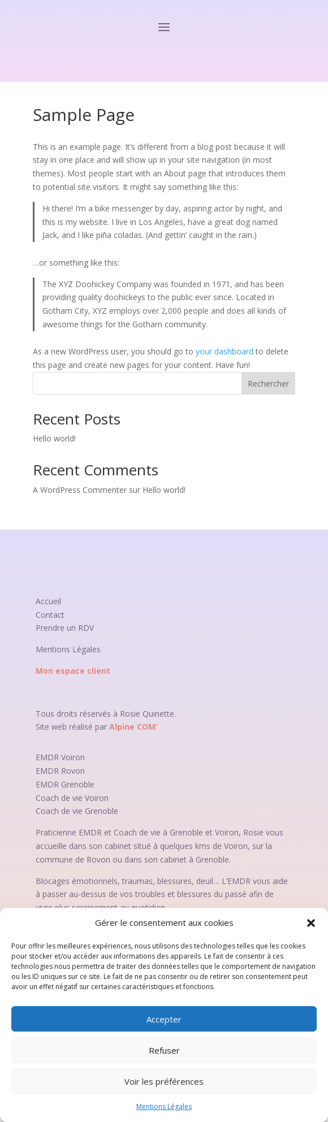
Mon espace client (73, 670)
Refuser (164, 1050)
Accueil (48, 601)
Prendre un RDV (65, 627)
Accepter (164, 1019)
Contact (50, 614)
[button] (311, 923)
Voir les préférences (164, 1081)
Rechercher (268, 383)
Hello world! (54, 438)
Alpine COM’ (133, 726)
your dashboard (224, 351)
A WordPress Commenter (80, 489)
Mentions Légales (164, 1106)
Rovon (73, 770)
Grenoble (77, 784)
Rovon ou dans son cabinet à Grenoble (158, 859)
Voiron (73, 757)
